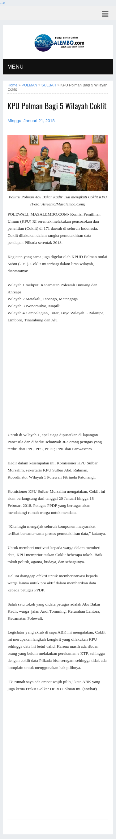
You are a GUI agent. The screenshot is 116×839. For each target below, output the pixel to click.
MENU (15, 67)
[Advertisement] (57, 377)
